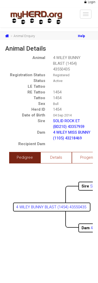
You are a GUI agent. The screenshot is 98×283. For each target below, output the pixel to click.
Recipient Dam (31, 144)
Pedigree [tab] (25, 157)
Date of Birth (33, 115)
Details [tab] (56, 157)
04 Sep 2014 (62, 115)
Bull (56, 104)
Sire (41, 121)
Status (39, 80)
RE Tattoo (36, 92)
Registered (61, 75)
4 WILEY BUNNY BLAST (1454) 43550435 (66, 63)
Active (57, 81)
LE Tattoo (36, 86)
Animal (38, 57)
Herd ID (38, 109)
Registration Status (27, 75)
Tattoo (39, 98)
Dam (41, 132)
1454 (57, 92)
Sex (41, 103)
